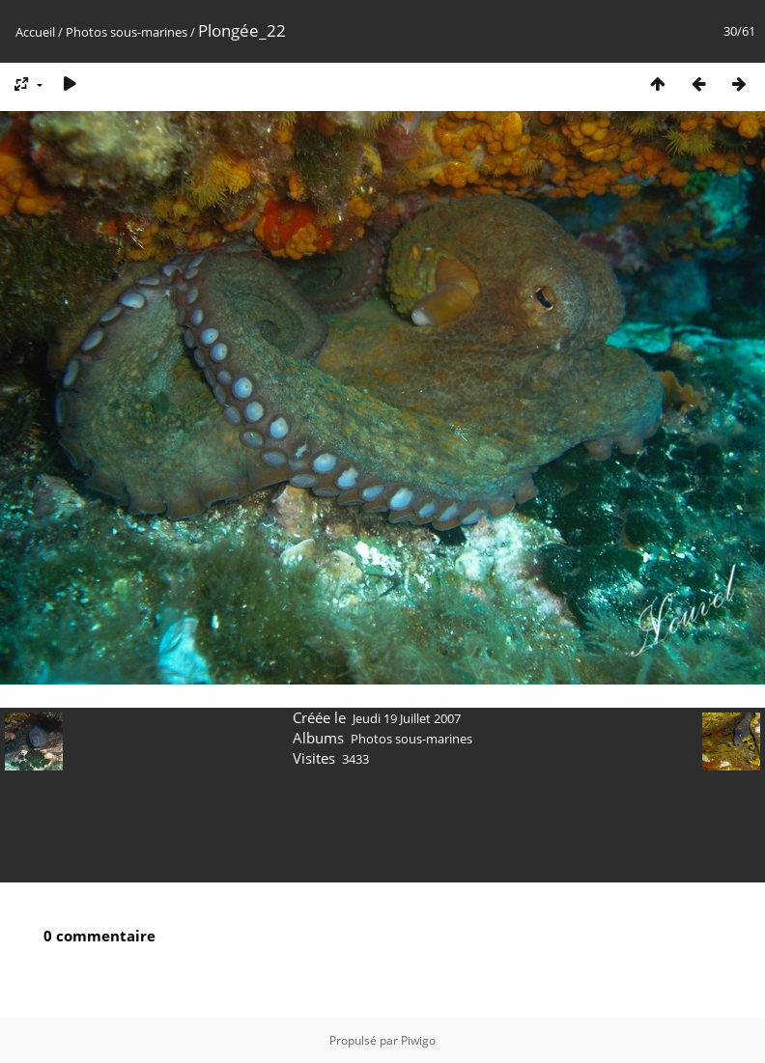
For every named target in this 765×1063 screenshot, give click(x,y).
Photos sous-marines (126, 32)
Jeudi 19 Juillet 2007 (407, 718)
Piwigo (418, 1040)
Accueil (35, 32)
